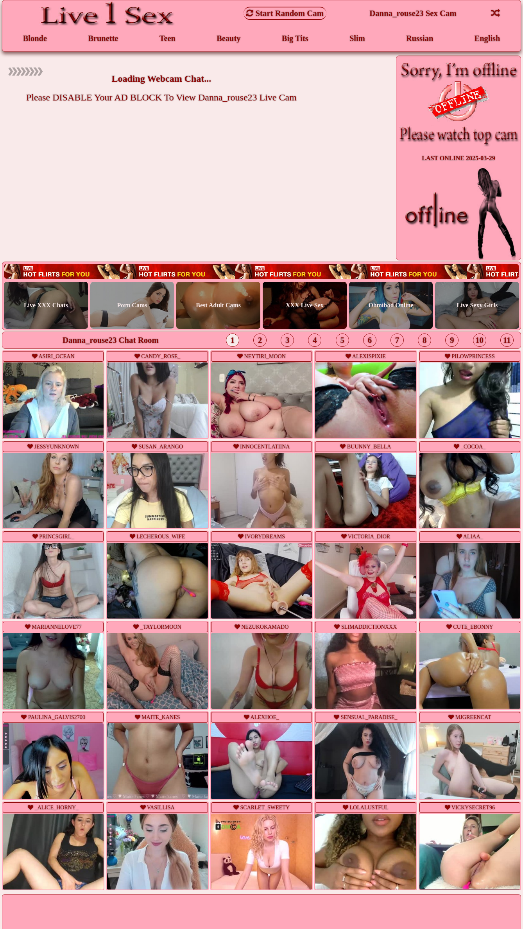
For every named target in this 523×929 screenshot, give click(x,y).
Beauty (229, 38)
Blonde (35, 38)
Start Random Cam (285, 13)
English (487, 38)
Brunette (103, 38)
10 (479, 340)
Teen (167, 38)
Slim (357, 38)
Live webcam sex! (261, 271)
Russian (419, 38)
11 (507, 340)
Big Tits (294, 38)
